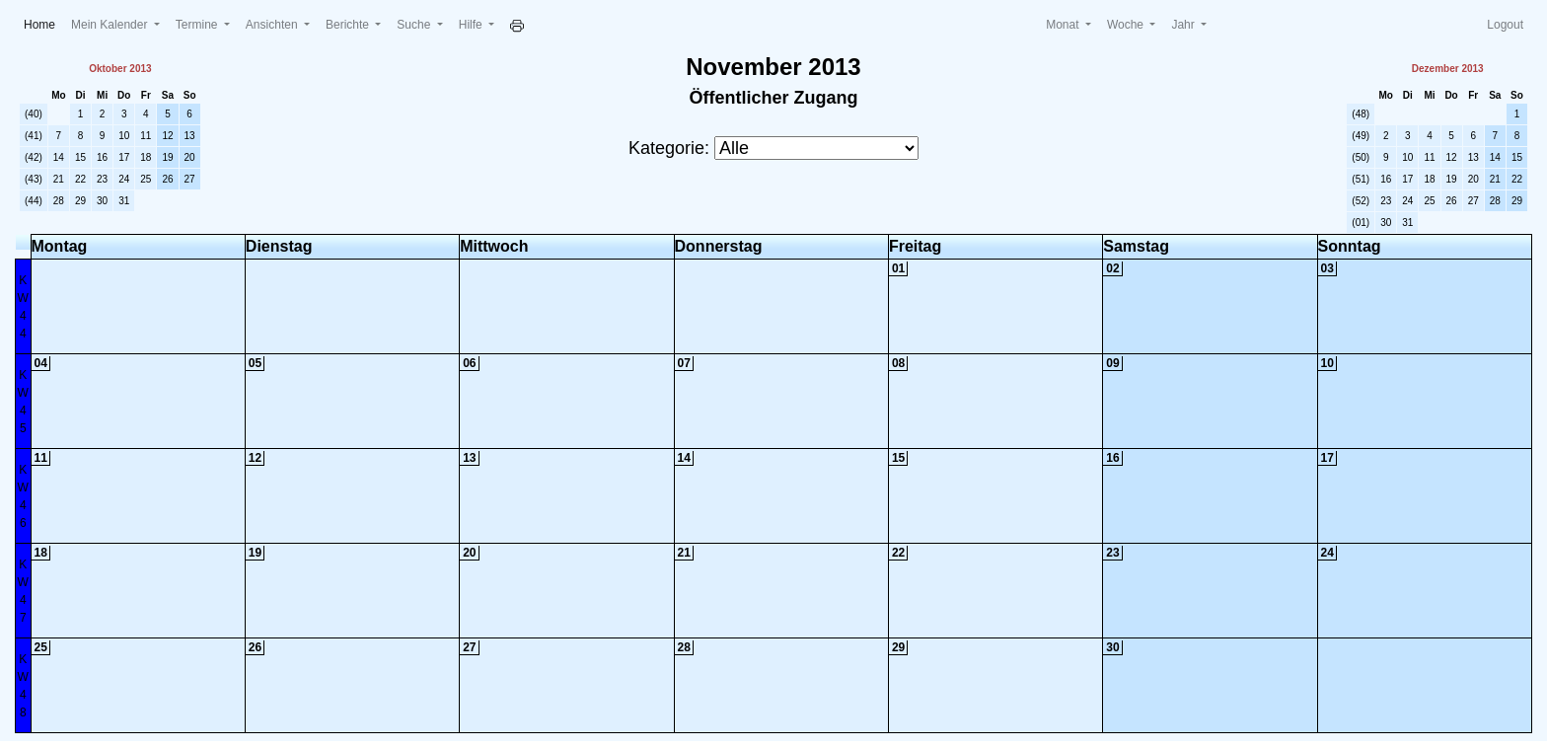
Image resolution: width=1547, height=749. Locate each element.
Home (43, 23)
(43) (33, 179)
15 (80, 157)
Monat (1064, 25)
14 (58, 157)
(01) (1360, 222)
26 (167, 179)
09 (1112, 363)
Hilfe (472, 25)
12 (167, 135)
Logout (1505, 25)
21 (58, 179)
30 (102, 200)
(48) (1360, 114)
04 (41, 363)
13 (189, 135)
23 (102, 179)
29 (80, 200)
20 (189, 157)
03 (1327, 268)
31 (123, 200)
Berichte (349, 25)
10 (123, 135)
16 (102, 157)
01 (898, 268)
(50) (1360, 157)
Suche (415, 25)
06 (469, 363)
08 (898, 363)
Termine (198, 25)
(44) (33, 200)
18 (145, 157)
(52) (1360, 200)
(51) (1360, 179)
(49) (1360, 135)
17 (123, 157)
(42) (33, 157)
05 (255, 363)
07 (684, 363)
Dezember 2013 (1448, 68)
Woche (1126, 25)
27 (189, 179)
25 (145, 179)
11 (145, 135)
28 (58, 200)
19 (167, 157)
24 (123, 179)
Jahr (1184, 25)
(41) (33, 135)
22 (80, 179)
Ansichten (273, 25)
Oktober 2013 (120, 68)
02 (1112, 268)
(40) (33, 114)
